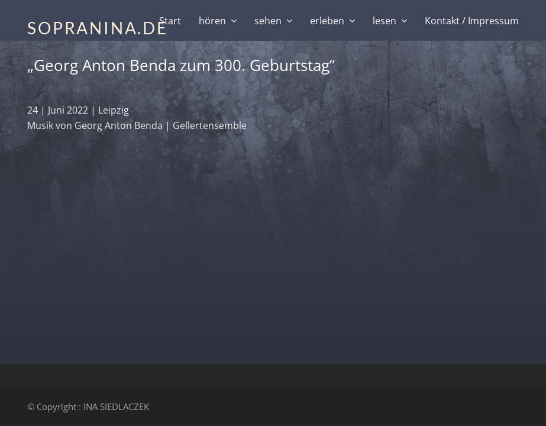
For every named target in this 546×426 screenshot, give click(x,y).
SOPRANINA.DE (97, 28)
